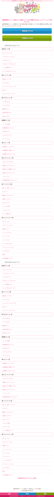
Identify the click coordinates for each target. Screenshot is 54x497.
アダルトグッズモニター (9, 64)
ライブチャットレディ (8, 56)
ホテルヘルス (6, 221)
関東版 (45, 493)
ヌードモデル (6, 105)
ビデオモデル (6, 101)
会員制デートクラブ (8, 146)
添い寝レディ (6, 131)
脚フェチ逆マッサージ (8, 188)
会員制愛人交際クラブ (8, 150)
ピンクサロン (6, 251)
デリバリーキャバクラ (8, 93)
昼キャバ (4, 90)
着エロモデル (6, 116)
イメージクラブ (6, 232)
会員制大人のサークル (8, 154)
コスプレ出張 (6, 206)
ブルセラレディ (6, 60)
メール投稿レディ (7, 67)
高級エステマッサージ (8, 165)
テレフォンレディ (7, 53)
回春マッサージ (6, 199)
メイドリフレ (6, 176)
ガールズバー (6, 82)
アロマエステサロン (8, 162)
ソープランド (6, 240)
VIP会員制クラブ (7, 258)
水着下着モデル (6, 112)
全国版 (9, 493)
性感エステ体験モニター (9, 169)
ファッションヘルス (8, 247)
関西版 (27, 493)
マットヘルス (6, 236)
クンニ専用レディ (7, 213)
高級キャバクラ (6, 79)
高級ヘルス (5, 229)
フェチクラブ (6, 210)
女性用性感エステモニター (10, 180)
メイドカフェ (6, 139)
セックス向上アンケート (9, 71)
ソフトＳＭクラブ (7, 243)
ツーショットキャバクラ (9, 86)
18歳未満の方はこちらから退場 (27, 478)
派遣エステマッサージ (8, 173)
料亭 (3, 254)
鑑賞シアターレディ (8, 195)
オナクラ (4, 191)
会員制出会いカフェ (8, 128)
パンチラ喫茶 (6, 124)
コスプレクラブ (6, 135)
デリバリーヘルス (7, 225)
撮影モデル (5, 109)
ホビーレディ (6, 202)
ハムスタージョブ (34, 496)
